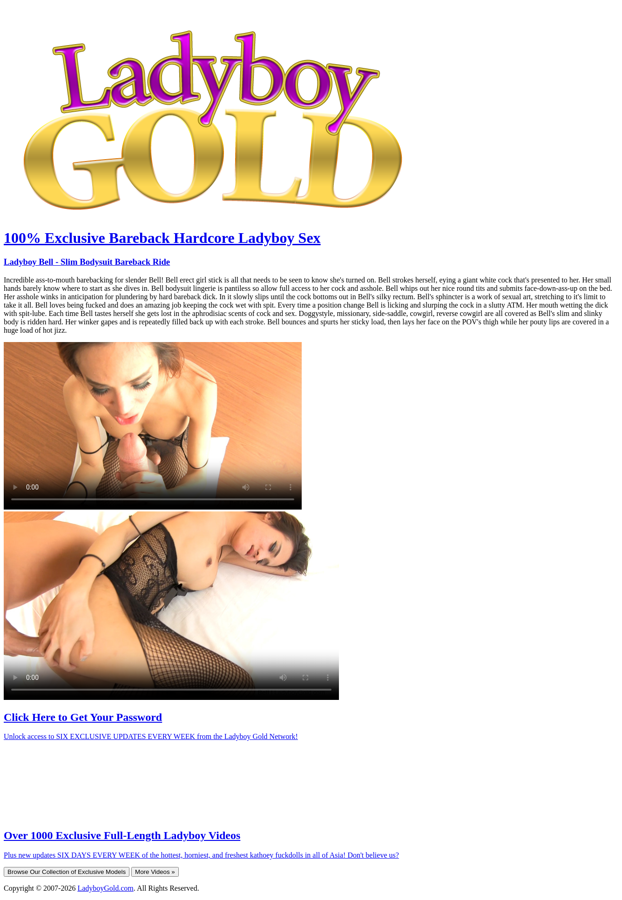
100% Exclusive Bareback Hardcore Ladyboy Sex (162, 237)
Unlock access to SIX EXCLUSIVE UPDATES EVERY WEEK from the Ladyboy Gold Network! (151, 736)
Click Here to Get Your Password (83, 717)
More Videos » (155, 871)
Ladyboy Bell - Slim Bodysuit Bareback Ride (87, 262)
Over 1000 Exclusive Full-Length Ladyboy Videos (122, 835)
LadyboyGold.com (105, 888)
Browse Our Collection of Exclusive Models (66, 871)
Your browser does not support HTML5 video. (153, 426)
